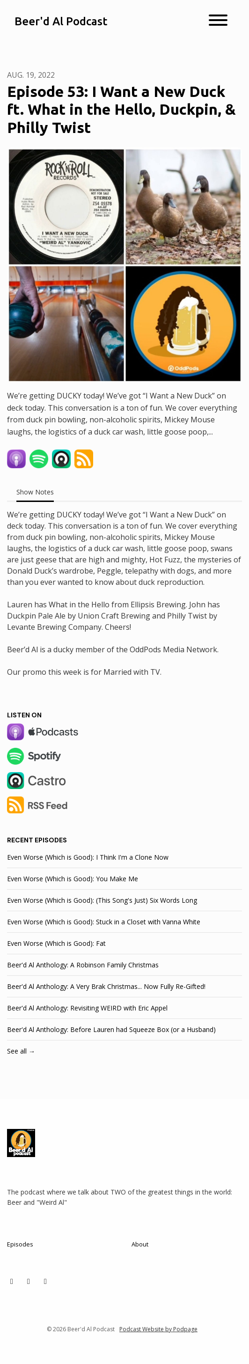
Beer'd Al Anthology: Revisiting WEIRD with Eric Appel (87, 1007)
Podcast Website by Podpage (158, 1329)
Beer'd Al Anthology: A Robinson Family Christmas (83, 964)
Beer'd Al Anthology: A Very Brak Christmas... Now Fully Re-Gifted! (106, 986)
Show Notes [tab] (35, 491)
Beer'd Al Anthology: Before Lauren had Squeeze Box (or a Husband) (111, 1029)
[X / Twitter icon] (11, 1281)
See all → (21, 1051)
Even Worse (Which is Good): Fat (56, 943)
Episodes (20, 1244)
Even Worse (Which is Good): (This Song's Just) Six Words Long (102, 900)
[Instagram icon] (28, 1281)
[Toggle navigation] (218, 21)
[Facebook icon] (45, 1281)
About (140, 1244)
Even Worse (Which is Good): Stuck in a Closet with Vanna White (103, 921)
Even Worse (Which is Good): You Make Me (72, 878)
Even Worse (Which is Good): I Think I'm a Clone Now (87, 857)
